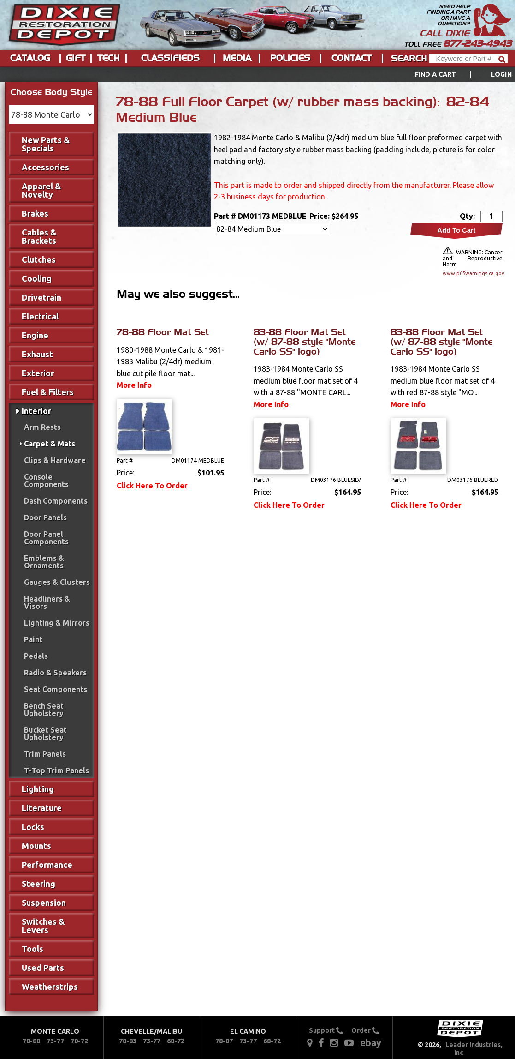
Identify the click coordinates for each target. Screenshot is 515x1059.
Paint (33, 639)
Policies (290, 58)
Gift (75, 58)
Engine (35, 335)
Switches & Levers (43, 925)
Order (365, 1030)
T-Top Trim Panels (56, 770)
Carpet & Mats (49, 443)
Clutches (39, 259)
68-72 (175, 1041)
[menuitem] (453, 74)
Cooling (37, 278)
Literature (42, 807)
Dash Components (56, 501)
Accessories (45, 167)
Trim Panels (45, 754)
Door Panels (45, 517)
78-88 (31, 1041)
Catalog (30, 58)
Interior (36, 410)
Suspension (44, 902)
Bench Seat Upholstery (44, 709)
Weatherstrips (50, 986)
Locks (33, 826)
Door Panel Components (46, 538)
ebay (370, 1042)
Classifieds (170, 58)
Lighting (38, 789)
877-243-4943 (477, 43)
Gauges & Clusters (57, 582)
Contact (351, 58)
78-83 (127, 1041)
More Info (134, 385)
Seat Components (55, 689)
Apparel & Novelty (41, 190)
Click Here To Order (152, 485)
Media (237, 58)
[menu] (257, 74)
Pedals (36, 656)
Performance (47, 864)
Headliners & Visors (47, 602)
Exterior (38, 373)
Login (501, 74)
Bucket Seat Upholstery (45, 733)
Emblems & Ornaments (44, 562)
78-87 (224, 1041)
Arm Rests (42, 427)
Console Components (46, 480)
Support (326, 1030)
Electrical (40, 316)
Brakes (35, 213)
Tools (32, 948)
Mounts (36, 845)
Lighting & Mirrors (56, 623)
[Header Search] (468, 58)
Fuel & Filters (48, 392)
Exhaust (37, 354)
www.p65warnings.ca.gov (473, 273)
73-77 (55, 1041)
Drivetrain (41, 297)
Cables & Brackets (39, 236)
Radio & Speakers (55, 672)
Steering (38, 883)
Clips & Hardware (55, 460)
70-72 (79, 1041)
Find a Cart (435, 74)
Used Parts (43, 967)
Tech (108, 58)
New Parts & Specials (46, 144)
